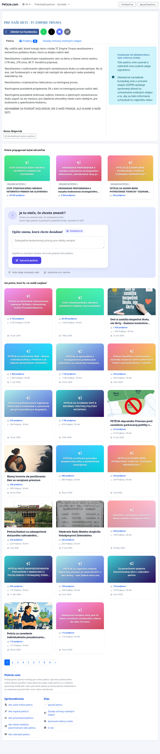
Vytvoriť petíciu (26, 260)
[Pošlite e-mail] (59, 31)
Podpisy (28, 41)
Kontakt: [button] (62, 4)
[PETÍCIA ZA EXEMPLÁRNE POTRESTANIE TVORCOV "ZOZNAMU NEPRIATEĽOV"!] (130, 177)
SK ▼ (26, 4)
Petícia (10, 41)
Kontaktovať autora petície (20, 136)
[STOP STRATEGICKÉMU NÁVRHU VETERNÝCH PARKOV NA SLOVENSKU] (27, 177)
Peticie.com (10, 4)
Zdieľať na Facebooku (20, 32)
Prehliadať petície (45, 4)
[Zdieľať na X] (51, 31)
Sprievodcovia (14, 699)
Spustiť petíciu (147, 4)
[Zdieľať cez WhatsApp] (43, 31)
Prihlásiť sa (127, 4)
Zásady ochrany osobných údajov (62, 41)
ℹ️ (25, 184)
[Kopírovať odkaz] (67, 31)
